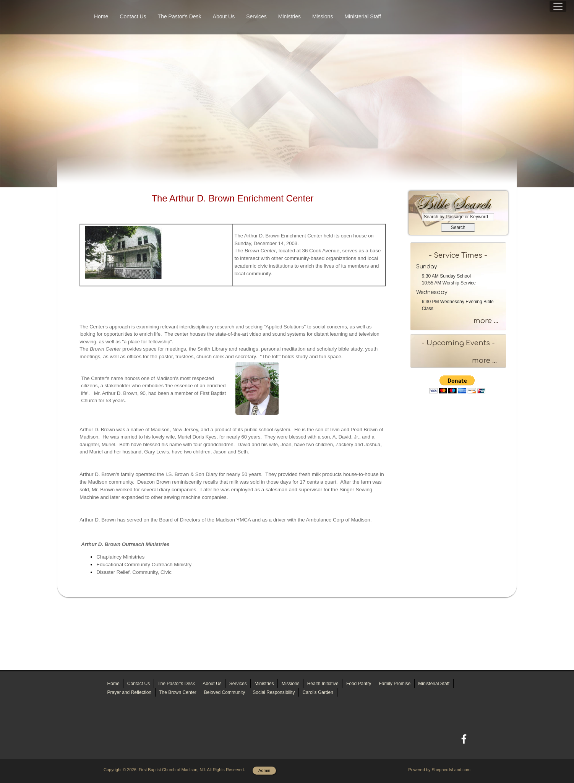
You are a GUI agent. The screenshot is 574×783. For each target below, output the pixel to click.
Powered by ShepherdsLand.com (439, 769)
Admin (264, 770)
